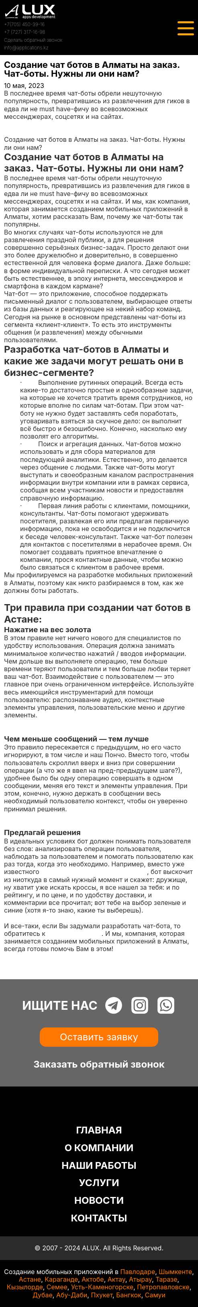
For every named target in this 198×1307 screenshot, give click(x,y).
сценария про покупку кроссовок (94, 872)
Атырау (140, 1279)
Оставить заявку (99, 1037)
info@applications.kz (26, 48)
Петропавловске (163, 1287)
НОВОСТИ (99, 1200)
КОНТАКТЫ (99, 1218)
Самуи (155, 1295)
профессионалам (74, 933)
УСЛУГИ (99, 1183)
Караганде (61, 1279)
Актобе (93, 1279)
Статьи (15, 132)
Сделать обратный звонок (33, 40)
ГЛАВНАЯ (99, 1130)
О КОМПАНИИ (99, 1148)
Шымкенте (175, 1272)
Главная (17, 124)
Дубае (43, 1295)
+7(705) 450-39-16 (24, 24)
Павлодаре (137, 1272)
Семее (57, 1287)
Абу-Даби (71, 1295)
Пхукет (101, 1295)
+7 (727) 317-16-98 (24, 32)
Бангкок (128, 1295)
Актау (116, 1279)
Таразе (166, 1279)
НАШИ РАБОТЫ (98, 1165)
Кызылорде (25, 1287)
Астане (30, 1279)
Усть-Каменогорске (102, 1287)
